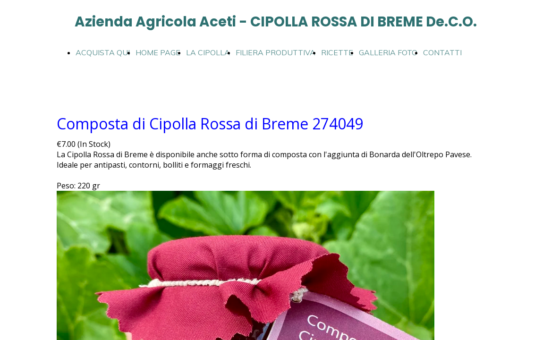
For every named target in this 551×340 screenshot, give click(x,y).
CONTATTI (442, 52)
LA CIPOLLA (208, 52)
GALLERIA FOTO (388, 52)
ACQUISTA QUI (103, 52)
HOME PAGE (158, 52)
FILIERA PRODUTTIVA (275, 52)
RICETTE (337, 52)
